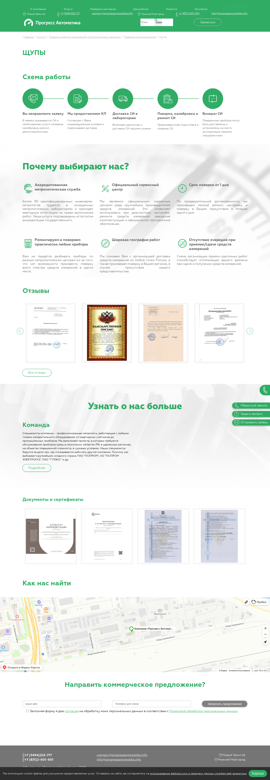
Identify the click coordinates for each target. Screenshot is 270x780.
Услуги (62, 6)
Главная (28, 37)
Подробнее (36, 468)
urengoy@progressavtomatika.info (112, 13)
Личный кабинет (235, 6)
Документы (137, 6)
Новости (170, 6)
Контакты (201, 6)
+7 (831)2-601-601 (189, 13)
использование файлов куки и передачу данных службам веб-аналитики (198, 773)
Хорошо (258, 773)
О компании (30, 6)
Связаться (210, 22)
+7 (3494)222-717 (70, 13)
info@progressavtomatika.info (230, 13)
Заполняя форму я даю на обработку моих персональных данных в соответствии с (132, 711)
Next (249, 331)
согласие (72, 711)
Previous (20, 331)
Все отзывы (37, 372)
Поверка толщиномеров (140, 37)
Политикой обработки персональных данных (203, 711)
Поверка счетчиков (98, 6)
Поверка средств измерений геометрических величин (85, 37)
